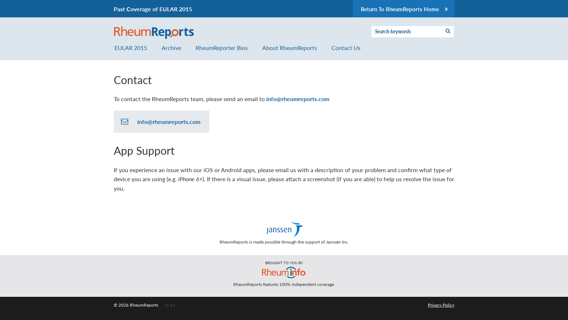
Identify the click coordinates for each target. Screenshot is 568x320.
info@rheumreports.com (297, 98)
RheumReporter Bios (222, 47)
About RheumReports (289, 47)
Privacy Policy (441, 305)
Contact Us (345, 47)
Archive (171, 47)
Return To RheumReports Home (405, 9)
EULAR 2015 (130, 47)
